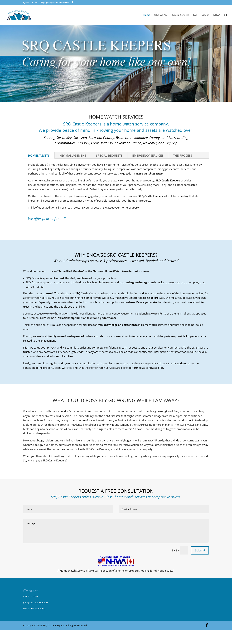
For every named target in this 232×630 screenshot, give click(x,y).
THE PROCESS (182, 155)
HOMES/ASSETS (39, 155)
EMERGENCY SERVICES (147, 155)
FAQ (195, 15)
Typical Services (180, 15)
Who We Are (161, 15)
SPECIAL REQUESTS (109, 155)
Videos (205, 15)
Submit (200, 550)
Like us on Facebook (34, 608)
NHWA (216, 15)
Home (146, 15)
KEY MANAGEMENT (72, 155)
